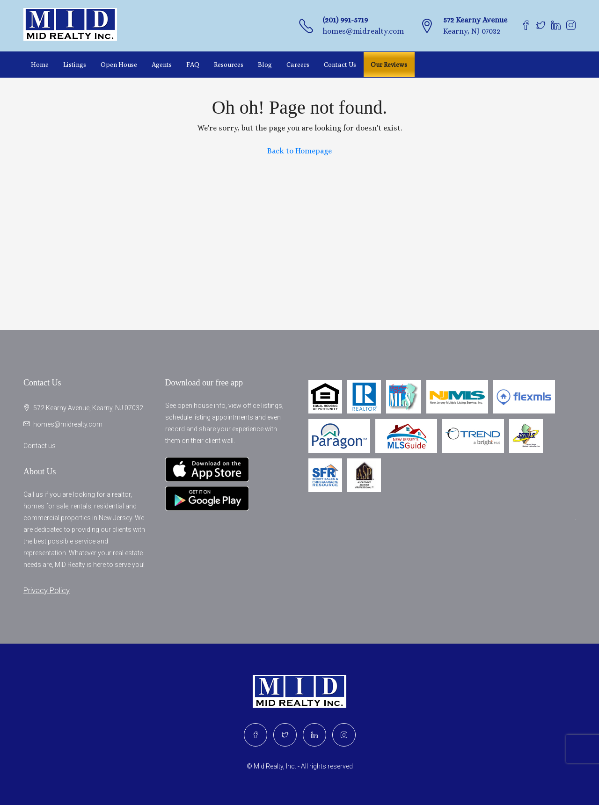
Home (40, 64)
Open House (119, 64)
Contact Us (340, 64)
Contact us (39, 446)
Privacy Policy (46, 590)
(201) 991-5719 (345, 19)
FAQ (192, 64)
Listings (74, 64)
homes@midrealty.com (363, 31)
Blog (265, 64)
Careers (297, 64)
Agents (162, 64)
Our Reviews (389, 64)
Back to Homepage (299, 150)
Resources (228, 64)
